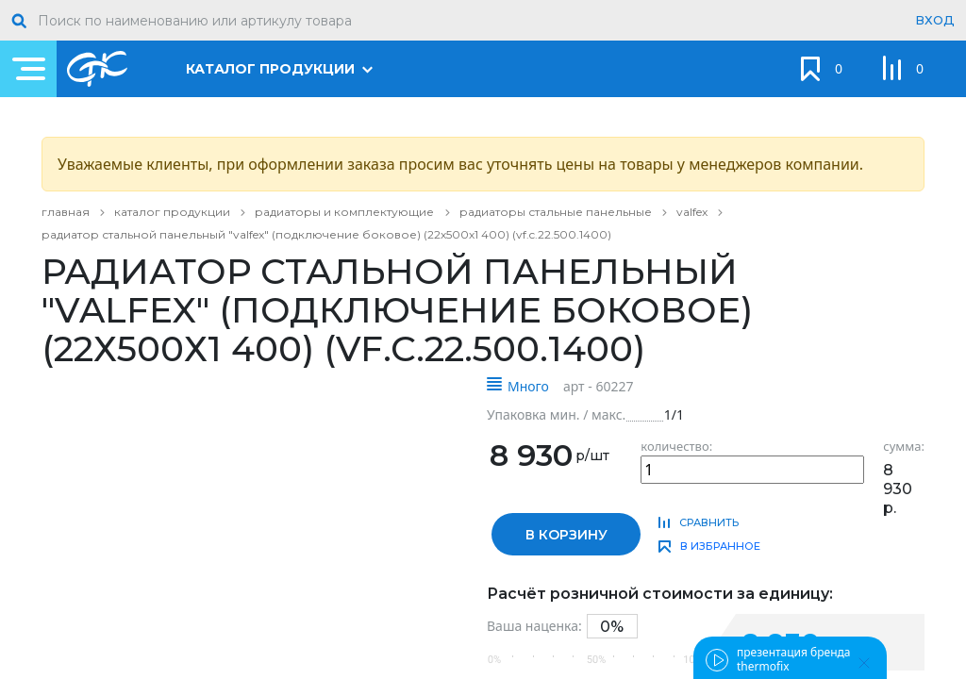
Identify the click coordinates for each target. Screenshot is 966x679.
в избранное (720, 546)
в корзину (566, 534)
